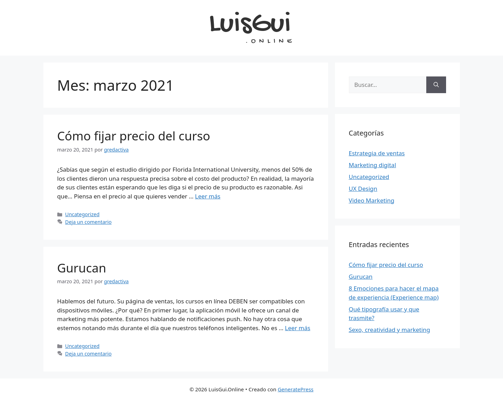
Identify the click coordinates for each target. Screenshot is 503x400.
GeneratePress (295, 389)
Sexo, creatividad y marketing (389, 330)
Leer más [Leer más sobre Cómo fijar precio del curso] (207, 196)
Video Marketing (371, 200)
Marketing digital (372, 165)
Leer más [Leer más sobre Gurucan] (297, 328)
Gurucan (81, 268)
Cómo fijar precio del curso (133, 136)
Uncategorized (82, 214)
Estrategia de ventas (377, 153)
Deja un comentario (88, 222)
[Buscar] (436, 84)
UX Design (363, 189)
